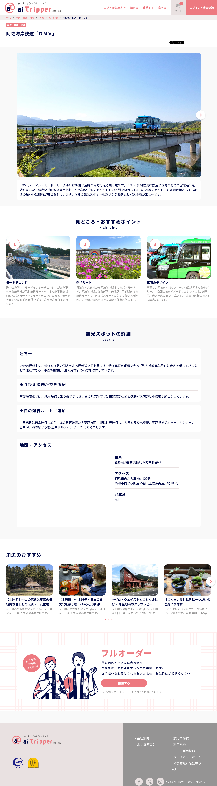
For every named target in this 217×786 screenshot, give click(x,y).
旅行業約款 (181, 738)
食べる (162, 7)
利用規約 (179, 744)
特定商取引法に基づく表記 (188, 766)
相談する (124, 683)
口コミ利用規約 (184, 750)
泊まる (134, 7)
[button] (210, 581)
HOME (8, 17)
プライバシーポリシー (188, 757)
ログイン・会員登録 (202, 7)
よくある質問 (146, 744)
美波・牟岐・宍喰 (48, 17)
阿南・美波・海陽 (25, 17)
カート (179, 7)
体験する (148, 7)
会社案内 (143, 738)
